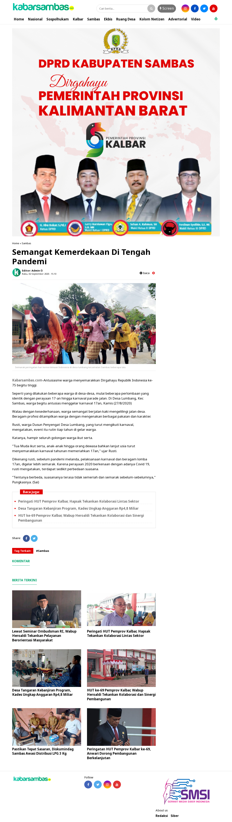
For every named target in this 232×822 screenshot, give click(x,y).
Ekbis (108, 19)
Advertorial (177, 19)
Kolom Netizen (151, 19)
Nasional (35, 19)
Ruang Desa (125, 19)
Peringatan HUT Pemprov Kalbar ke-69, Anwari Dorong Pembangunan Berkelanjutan (119, 753)
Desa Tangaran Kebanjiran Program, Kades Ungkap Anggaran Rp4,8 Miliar (78, 508)
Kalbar (78, 19)
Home (19, 19)
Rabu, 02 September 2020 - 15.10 (39, 273)
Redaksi (162, 816)
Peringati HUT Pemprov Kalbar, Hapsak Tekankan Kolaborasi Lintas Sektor (78, 501)
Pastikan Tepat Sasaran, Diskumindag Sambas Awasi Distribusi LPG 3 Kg (43, 751)
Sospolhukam (57, 19)
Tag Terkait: (22, 551)
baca (145, 273)
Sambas (93, 19)
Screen (167, 8)
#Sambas (42, 551)
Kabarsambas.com (27, 380)
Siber (175, 816)
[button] (216, 17)
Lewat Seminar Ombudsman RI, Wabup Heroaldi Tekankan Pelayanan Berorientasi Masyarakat (44, 635)
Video (195, 19)
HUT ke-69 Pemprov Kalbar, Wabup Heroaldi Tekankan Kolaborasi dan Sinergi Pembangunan (121, 694)
